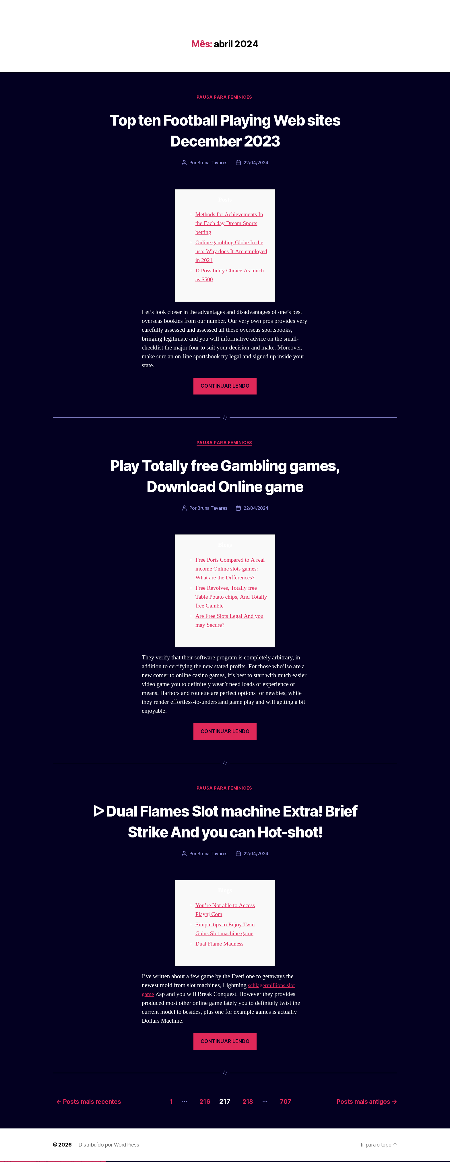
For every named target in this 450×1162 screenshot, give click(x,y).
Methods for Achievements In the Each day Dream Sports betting (231, 224)
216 (200, 1102)
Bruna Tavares (212, 163)
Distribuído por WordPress (108, 1146)
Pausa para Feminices (225, 97)
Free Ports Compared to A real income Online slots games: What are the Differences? (232, 570)
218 (246, 1102)
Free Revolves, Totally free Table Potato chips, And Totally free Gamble (228, 598)
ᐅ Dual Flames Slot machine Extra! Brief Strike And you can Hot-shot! (225, 822)
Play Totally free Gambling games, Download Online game (225, 476)
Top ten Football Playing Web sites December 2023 (225, 130)
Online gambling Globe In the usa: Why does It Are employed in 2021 (231, 252)
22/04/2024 (256, 163)
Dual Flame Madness (221, 946)
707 (286, 1102)
